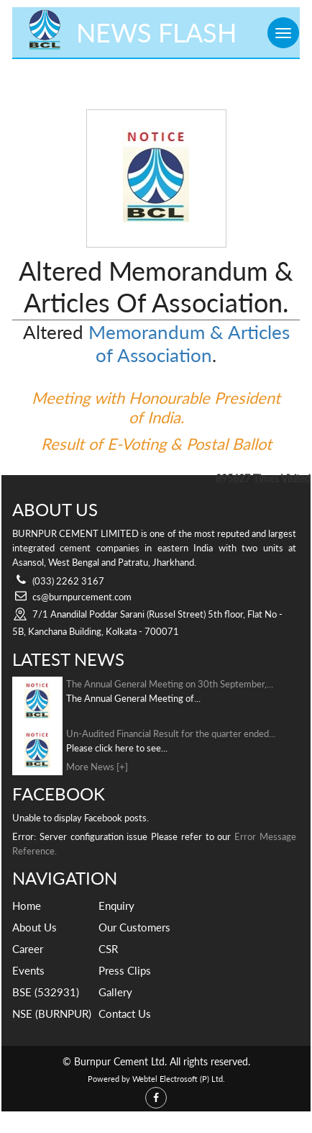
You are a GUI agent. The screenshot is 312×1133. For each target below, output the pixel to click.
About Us (34, 927)
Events (28, 970)
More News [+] (97, 766)
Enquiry (116, 905)
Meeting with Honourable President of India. (156, 407)
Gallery (115, 991)
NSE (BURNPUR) (51, 1013)
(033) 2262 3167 (68, 581)
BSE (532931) (45, 991)
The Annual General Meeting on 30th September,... (169, 684)
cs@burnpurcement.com (82, 596)
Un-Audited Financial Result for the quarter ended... (170, 733)
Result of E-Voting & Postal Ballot (156, 443)
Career (27, 948)
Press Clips (124, 970)
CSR (108, 948)
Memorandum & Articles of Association (189, 343)
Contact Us (124, 1013)
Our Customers (134, 927)
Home (26, 905)
